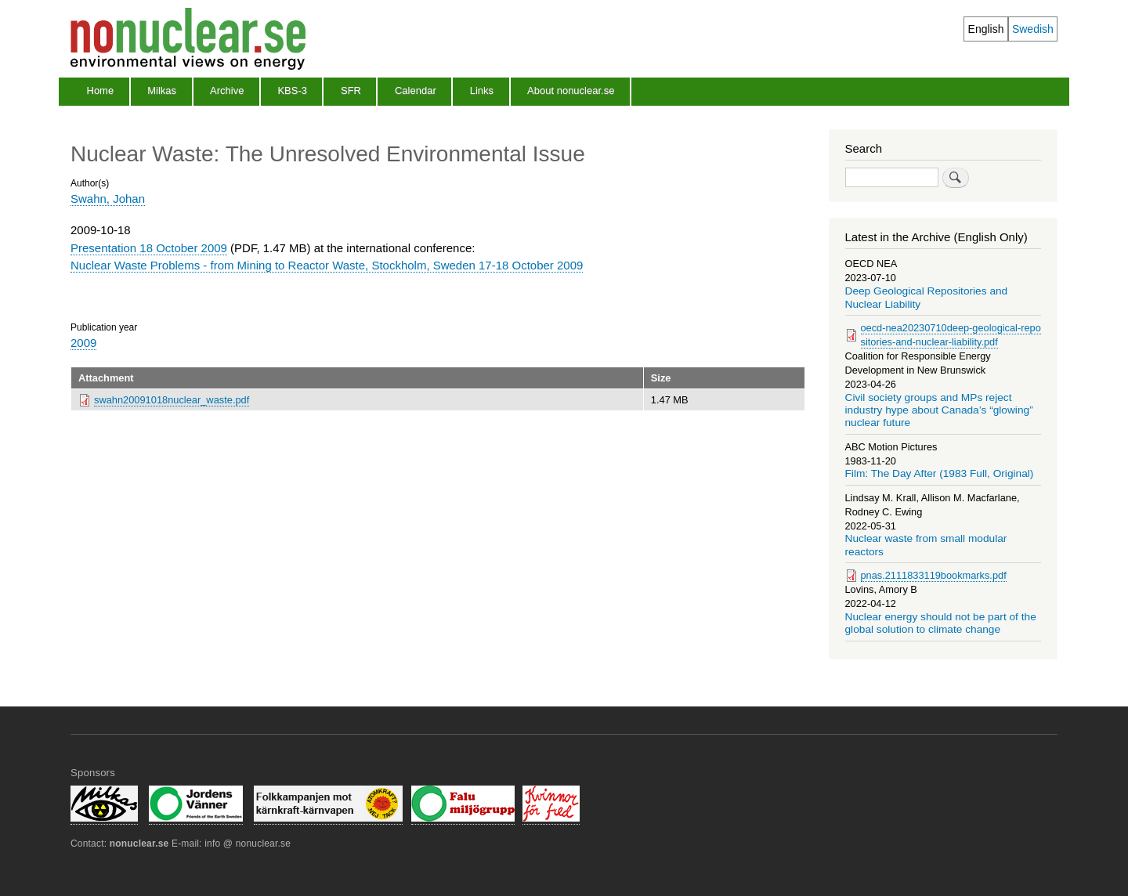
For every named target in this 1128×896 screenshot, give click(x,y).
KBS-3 (292, 90)
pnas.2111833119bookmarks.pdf (934, 575)
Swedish (1033, 29)
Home (100, 90)
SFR (351, 90)
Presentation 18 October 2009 (148, 248)
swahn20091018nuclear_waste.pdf (171, 400)
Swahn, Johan (107, 198)
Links (482, 90)
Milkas (161, 90)
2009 (83, 342)
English (986, 29)
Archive (227, 90)
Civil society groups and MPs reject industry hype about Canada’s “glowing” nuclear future (939, 410)
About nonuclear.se (570, 90)
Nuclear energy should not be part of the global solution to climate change (940, 623)
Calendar (415, 90)
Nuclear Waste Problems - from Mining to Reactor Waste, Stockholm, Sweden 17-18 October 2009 (326, 265)
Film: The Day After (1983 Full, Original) (939, 473)
